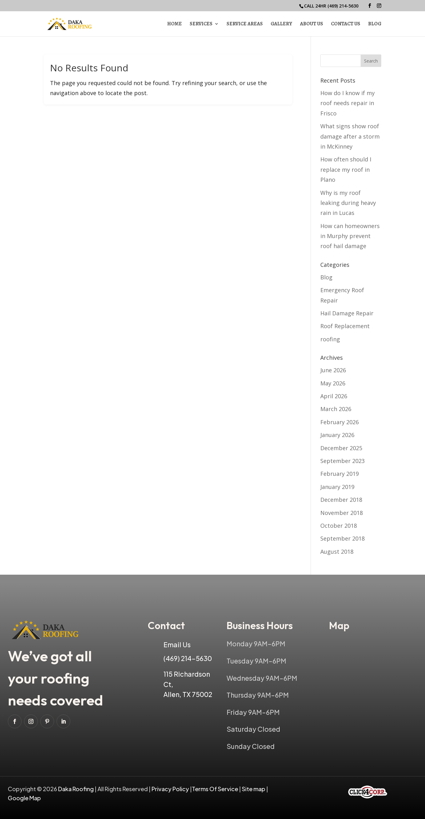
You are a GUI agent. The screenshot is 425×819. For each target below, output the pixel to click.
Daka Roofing (76, 788)
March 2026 (335, 409)
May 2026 (332, 383)
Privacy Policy (170, 788)
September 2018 (342, 538)
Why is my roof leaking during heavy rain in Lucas (348, 203)
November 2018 (341, 512)
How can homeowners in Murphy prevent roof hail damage (350, 236)
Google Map (24, 797)
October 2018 (338, 525)
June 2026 (333, 370)
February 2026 (339, 422)
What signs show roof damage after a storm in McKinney (350, 136)
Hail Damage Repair (346, 313)
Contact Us (345, 24)
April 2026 (333, 396)
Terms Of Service (215, 788)
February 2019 (339, 473)
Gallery (281, 24)
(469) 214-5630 (343, 6)
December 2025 (341, 448)
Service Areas (245, 24)
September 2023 (342, 461)
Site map (253, 788)
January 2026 (337, 435)
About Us (311, 24)
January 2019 (337, 487)
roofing (330, 339)
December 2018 (341, 499)
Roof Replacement (345, 326)
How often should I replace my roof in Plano (345, 169)
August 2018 (336, 551)
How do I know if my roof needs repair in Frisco (347, 103)
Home (174, 24)
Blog (374, 24)
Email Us (177, 644)
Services (201, 24)
